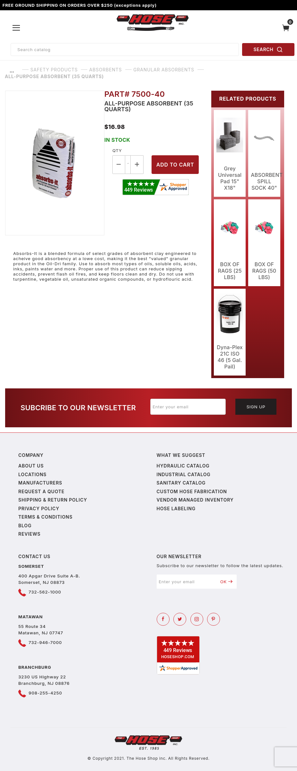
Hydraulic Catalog (183, 465)
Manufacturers (40, 482)
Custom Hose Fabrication (192, 491)
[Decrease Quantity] (118, 164)
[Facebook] (163, 619)
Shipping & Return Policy (52, 500)
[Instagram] (196, 619)
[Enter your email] (188, 407)
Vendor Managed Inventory (195, 500)
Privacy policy (38, 508)
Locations (32, 474)
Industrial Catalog (184, 474)
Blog (24, 525)
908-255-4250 (45, 692)
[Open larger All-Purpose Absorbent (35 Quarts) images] (54, 163)
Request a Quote (41, 491)
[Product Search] (125, 49)
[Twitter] (179, 619)
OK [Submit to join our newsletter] (226, 581)
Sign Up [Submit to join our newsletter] (256, 406)
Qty (117, 150)
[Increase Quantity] (137, 164)
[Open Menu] (16, 28)
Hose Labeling (176, 508)
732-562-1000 (45, 591)
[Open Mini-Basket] (287, 28)
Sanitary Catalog (181, 482)
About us (31, 465)
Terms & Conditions (45, 517)
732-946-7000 (45, 642)
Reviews (29, 534)
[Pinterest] (213, 619)
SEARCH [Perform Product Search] (268, 49)
